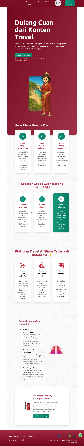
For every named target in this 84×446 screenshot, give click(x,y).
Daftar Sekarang (41, 416)
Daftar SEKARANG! (23, 55)
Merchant (38, 2)
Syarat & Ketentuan (14, 436)
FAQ (24, 436)
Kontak (21, 440)
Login (70, 3)
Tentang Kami (12, 440)
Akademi (31, 436)
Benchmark (18, 2)
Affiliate (48, 2)
